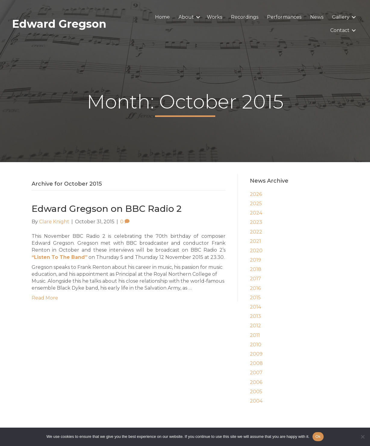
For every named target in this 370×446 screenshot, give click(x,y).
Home (162, 17)
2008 (256, 363)
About (186, 17)
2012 (255, 325)
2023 (256, 222)
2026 (256, 194)
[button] (198, 17)
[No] (362, 437)
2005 (256, 391)
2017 (255, 278)
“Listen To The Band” (59, 257)
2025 (256, 203)
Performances (284, 17)
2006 (256, 382)
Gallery (341, 17)
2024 (256, 213)
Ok (318, 436)
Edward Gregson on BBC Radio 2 (107, 208)
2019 (255, 260)
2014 (255, 307)
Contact (340, 30)
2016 (255, 288)
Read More (45, 298)
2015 (255, 297)
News (316, 17)
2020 (256, 250)
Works (214, 17)
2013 (255, 316)
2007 (256, 372)
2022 (256, 232)
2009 (256, 354)
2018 (255, 269)
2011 (255, 335)
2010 (255, 344)
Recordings (244, 17)
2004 (256, 401)
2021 (255, 241)
